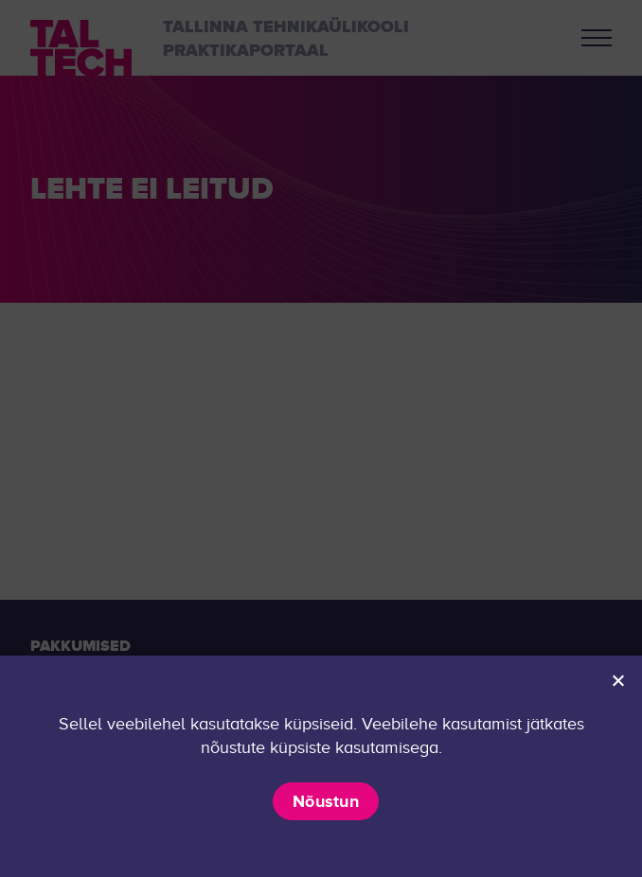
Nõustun (326, 801)
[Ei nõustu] (617, 680)
